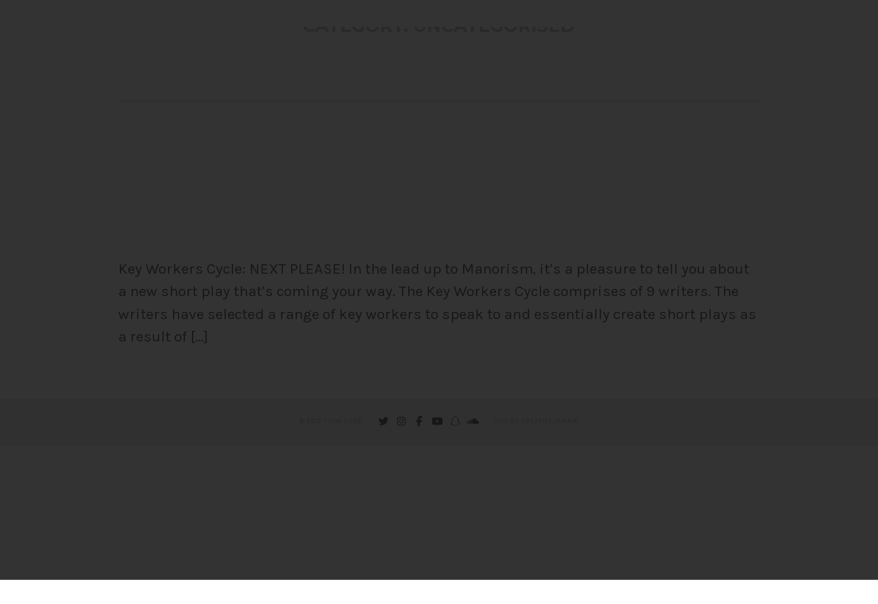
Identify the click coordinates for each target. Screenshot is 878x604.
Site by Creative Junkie (536, 579)
